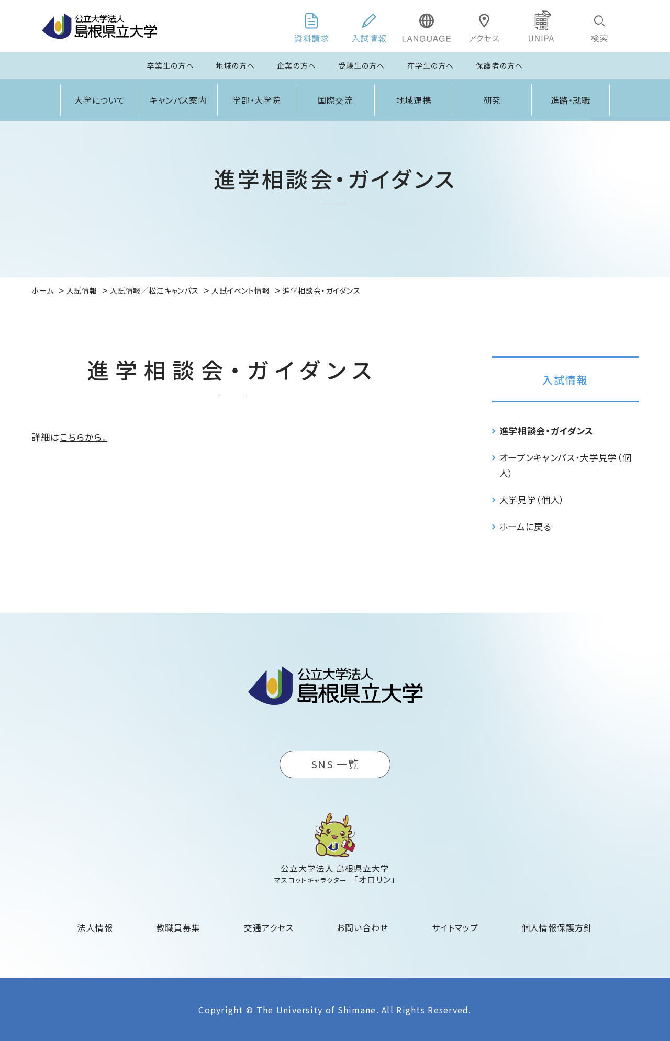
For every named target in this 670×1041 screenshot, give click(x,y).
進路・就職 (571, 100)
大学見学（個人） (532, 499)
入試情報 (565, 379)
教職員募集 (179, 927)
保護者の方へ (499, 65)
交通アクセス (269, 927)
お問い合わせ (362, 927)
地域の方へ (235, 65)
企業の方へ (296, 65)
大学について (100, 100)
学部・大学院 (257, 100)
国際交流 (335, 100)
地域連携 (414, 100)
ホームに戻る (525, 526)
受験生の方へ (361, 65)
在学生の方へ (430, 65)
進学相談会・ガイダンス (546, 430)
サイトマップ (455, 927)
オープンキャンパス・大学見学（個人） (565, 465)
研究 (492, 100)
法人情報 (95, 927)
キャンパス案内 (178, 100)
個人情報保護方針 (557, 927)
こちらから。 (83, 436)
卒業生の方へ (170, 65)
